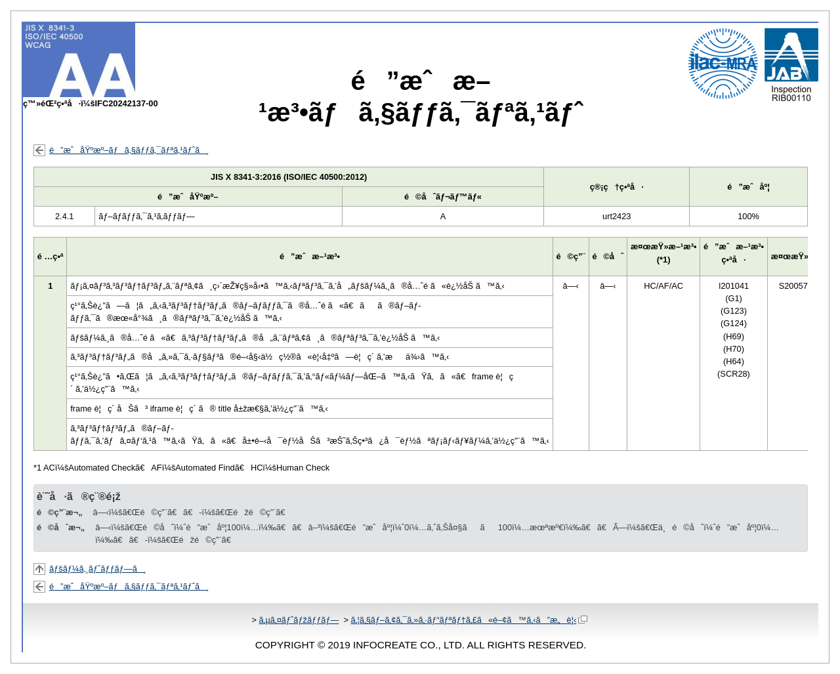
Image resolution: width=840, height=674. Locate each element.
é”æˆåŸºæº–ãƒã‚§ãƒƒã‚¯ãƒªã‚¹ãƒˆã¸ (129, 150)
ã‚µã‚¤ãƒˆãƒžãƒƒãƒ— (299, 620)
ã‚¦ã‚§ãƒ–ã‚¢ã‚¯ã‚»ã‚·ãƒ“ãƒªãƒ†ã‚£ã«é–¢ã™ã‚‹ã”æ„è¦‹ (468, 620)
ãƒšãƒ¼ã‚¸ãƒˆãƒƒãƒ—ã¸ (97, 569)
